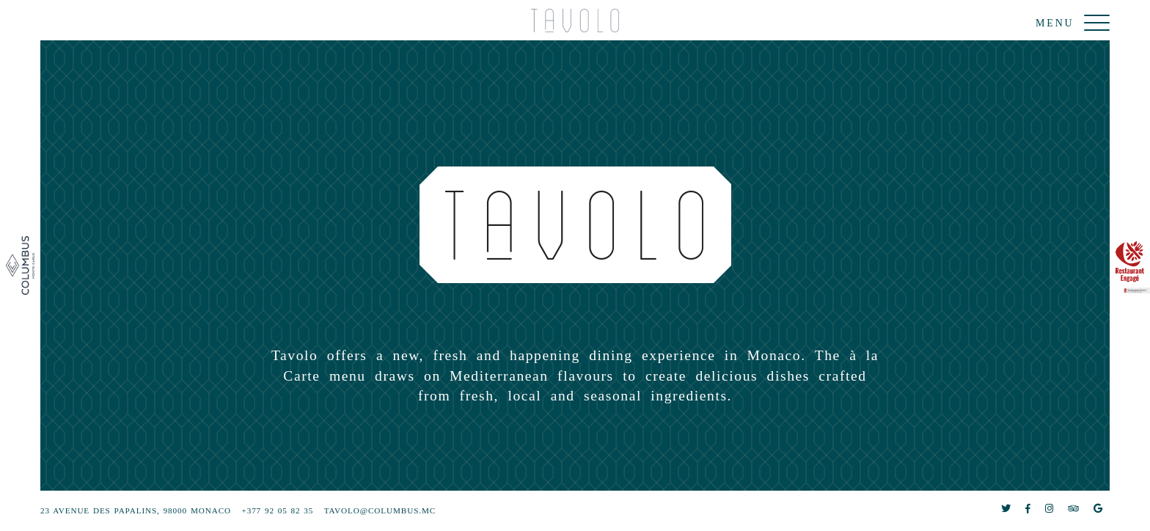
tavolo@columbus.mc (380, 510)
